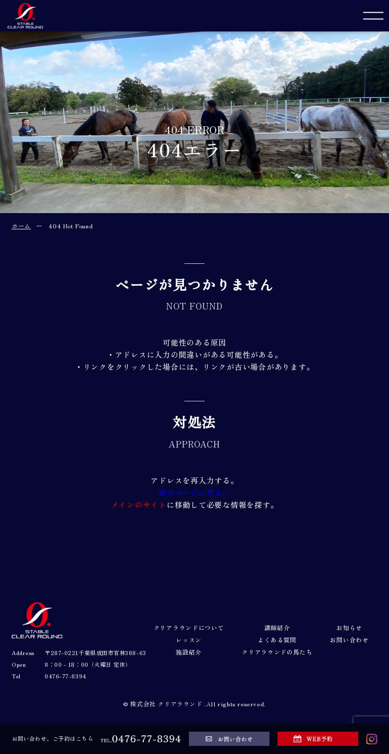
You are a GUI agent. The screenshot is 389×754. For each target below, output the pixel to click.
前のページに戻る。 (194, 492)
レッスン (189, 640)
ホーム (21, 225)
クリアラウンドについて (188, 628)
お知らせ (349, 628)
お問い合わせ (349, 640)
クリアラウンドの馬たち (277, 652)
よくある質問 (277, 640)
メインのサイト (139, 504)
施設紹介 (189, 652)
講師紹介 (277, 628)
